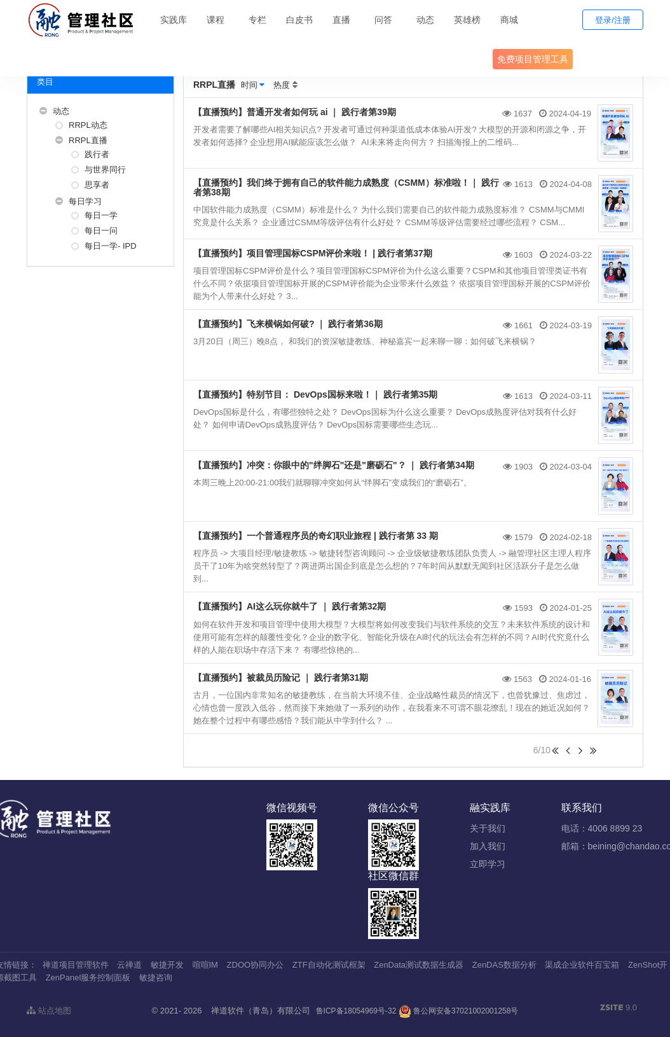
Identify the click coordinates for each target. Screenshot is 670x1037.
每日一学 (101, 215)
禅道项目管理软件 (76, 965)
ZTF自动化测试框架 (329, 965)
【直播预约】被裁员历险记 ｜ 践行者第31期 (280, 677)
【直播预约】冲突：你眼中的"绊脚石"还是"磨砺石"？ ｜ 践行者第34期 (333, 465)
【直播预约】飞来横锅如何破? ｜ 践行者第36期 (288, 324)
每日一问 (101, 230)
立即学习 (487, 864)
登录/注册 (613, 20)
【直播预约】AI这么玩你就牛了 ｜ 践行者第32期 (289, 606)
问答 (383, 20)
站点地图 (49, 1010)
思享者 (97, 185)
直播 (341, 20)
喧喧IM (205, 965)
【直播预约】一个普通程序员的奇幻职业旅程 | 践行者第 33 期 (315, 536)
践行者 (97, 154)
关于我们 (487, 828)
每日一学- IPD (111, 246)
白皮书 (299, 20)
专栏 (257, 20)
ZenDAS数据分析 (504, 965)
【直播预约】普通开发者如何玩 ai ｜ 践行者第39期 (294, 112)
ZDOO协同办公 (255, 965)
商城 (509, 20)
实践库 (173, 20)
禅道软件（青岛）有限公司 (260, 1010)
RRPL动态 (88, 125)
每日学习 (85, 201)
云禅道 (129, 965)
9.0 (618, 1008)
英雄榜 (467, 20)
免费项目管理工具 (532, 59)
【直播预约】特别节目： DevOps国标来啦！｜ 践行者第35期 (315, 394)
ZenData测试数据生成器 (418, 965)
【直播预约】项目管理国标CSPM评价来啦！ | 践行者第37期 (312, 253)
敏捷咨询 (155, 977)
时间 (249, 85)
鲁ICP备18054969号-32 (356, 1010)
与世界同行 (105, 169)
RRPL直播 (88, 140)
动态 (425, 20)
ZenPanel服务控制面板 (88, 977)
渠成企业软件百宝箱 (582, 965)
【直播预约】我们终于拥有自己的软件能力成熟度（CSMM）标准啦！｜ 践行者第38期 (346, 187)
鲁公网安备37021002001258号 (459, 1010)
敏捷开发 (167, 965)
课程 (215, 20)
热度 (281, 85)
